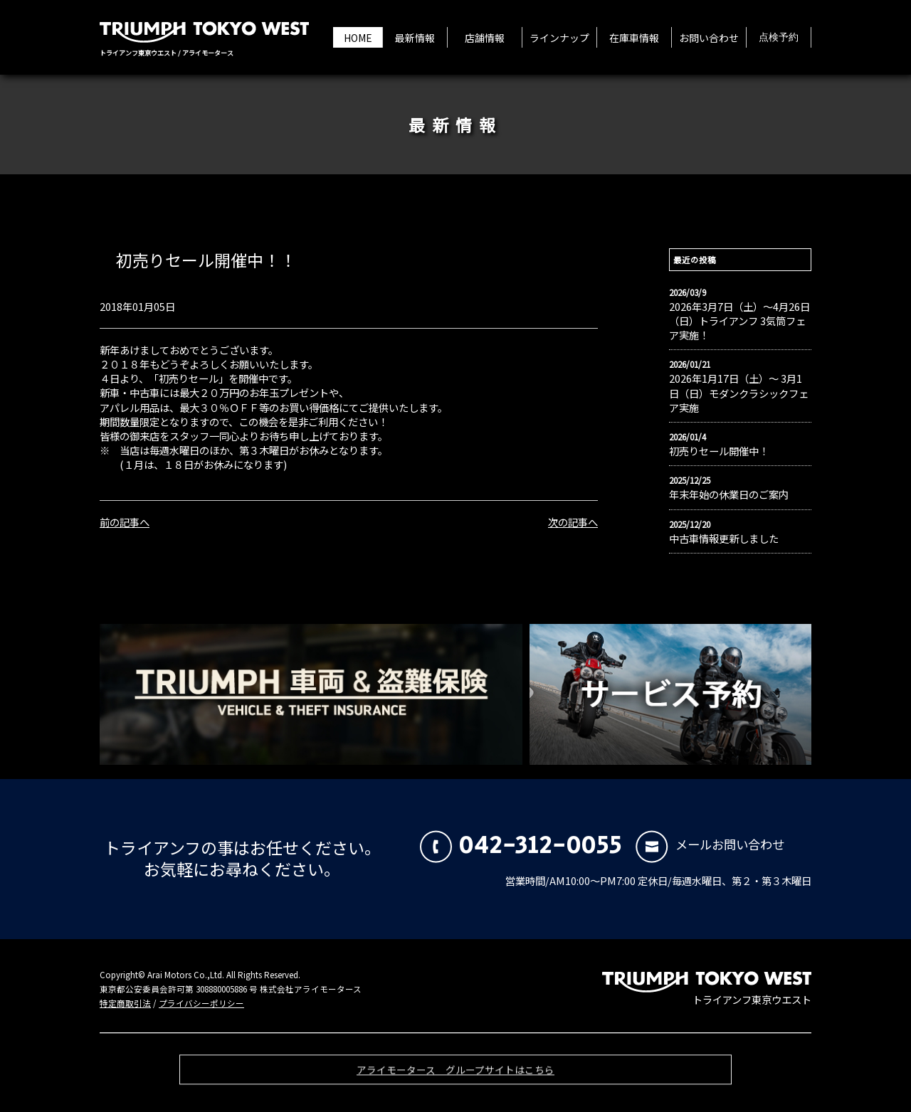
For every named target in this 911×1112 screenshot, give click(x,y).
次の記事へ (573, 521)
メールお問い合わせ (710, 844)
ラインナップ (559, 38)
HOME (358, 38)
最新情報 (415, 38)
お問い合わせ (709, 38)
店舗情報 (485, 38)
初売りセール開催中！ (719, 451)
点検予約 (779, 38)
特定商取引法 (125, 1003)
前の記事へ (124, 521)
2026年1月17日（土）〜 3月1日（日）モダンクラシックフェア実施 (739, 392)
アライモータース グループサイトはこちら (455, 1076)
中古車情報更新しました (724, 538)
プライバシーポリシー (201, 1003)
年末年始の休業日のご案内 (729, 494)
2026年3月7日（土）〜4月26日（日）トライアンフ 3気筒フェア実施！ (739, 321)
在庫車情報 (634, 38)
